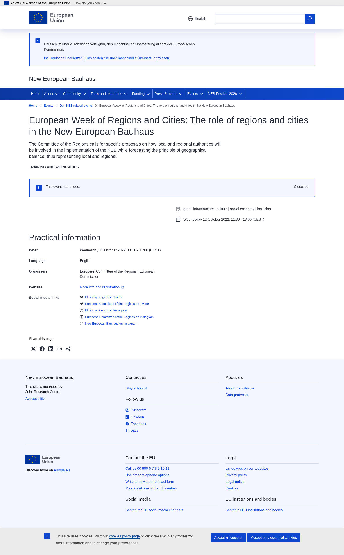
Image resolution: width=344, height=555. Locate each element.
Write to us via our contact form (149, 482)
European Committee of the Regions (108, 271)
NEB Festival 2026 (222, 94)
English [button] (197, 18)
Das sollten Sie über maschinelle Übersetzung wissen (127, 58)
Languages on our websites (247, 468)
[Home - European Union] (51, 17)
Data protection (237, 395)
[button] (33, 348)
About (48, 94)
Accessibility (35, 398)
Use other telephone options (147, 475)
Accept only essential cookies (274, 537)
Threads (131, 430)
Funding (138, 94)
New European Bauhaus (49, 377)
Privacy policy (236, 475)
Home (35, 94)
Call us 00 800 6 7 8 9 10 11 (147, 468)
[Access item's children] (57, 94)
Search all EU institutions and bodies (254, 510)
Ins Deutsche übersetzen (63, 58)
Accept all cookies (228, 537)
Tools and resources (106, 94)
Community (72, 94)
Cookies (232, 488)
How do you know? (91, 3)
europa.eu (62, 470)
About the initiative (240, 388)
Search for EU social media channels (154, 510)
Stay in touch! (136, 388)
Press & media (165, 94)
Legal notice (235, 482)
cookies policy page (124, 536)
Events (192, 94)
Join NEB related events (76, 105)
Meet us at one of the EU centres (151, 488)
